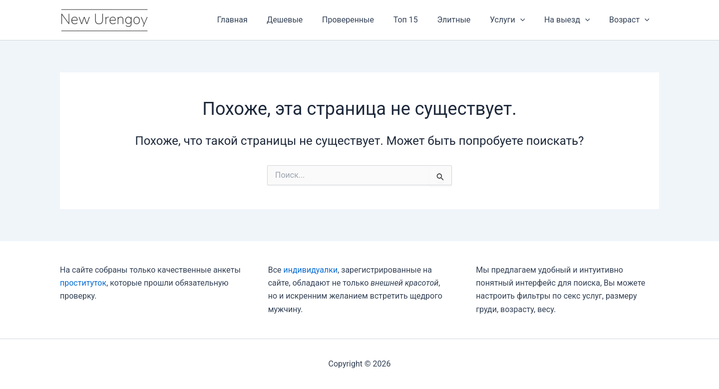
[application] (528, 20)
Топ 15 (420, 19)
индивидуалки (310, 270)
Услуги (515, 20)
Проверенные (366, 19)
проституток (83, 283)
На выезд (572, 20)
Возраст (631, 20)
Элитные (465, 19)
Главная (257, 19)
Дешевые (307, 19)
